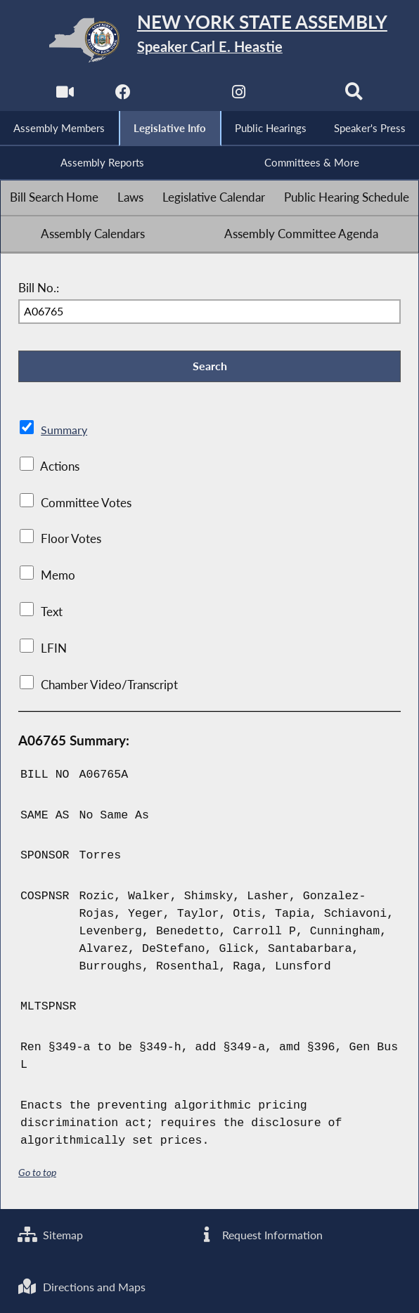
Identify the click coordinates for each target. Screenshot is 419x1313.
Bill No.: (38, 289)
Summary (65, 431)
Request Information (261, 1234)
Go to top (37, 1174)
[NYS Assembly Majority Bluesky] (296, 95)
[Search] (354, 95)
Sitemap (52, 1234)
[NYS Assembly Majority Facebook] (122, 95)
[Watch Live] (65, 95)
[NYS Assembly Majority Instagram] (238, 95)
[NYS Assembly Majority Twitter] (180, 95)
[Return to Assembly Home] (209, 39)
